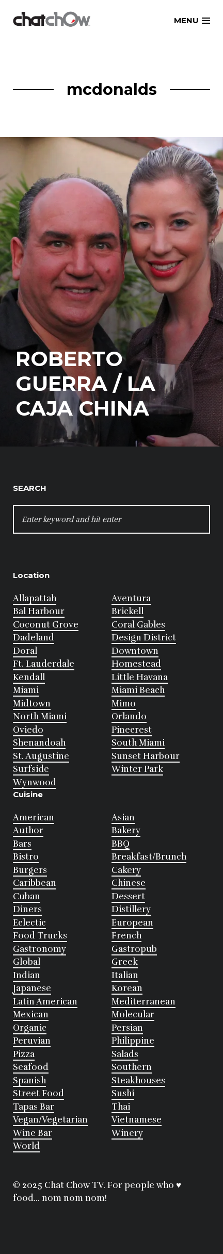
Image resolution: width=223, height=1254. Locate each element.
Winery (127, 1133)
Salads (125, 1054)
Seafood (31, 1067)
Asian (123, 817)
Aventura (131, 598)
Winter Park (137, 769)
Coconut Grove (45, 624)
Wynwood (34, 782)
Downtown (135, 651)
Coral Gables (138, 624)
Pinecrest (132, 729)
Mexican (31, 1014)
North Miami (40, 716)
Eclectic (29, 922)
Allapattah (34, 598)
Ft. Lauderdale (43, 663)
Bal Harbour (39, 611)
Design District (144, 637)
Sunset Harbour (146, 756)
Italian (125, 975)
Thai (121, 1106)
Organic (29, 1027)
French (126, 935)
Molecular (133, 1014)
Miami (26, 690)
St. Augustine (41, 756)
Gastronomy (39, 949)
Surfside (31, 769)
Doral (25, 651)
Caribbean (34, 883)
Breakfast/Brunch (149, 856)
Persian (127, 1027)
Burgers (30, 870)
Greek (125, 961)
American (33, 817)
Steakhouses (138, 1080)
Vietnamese (137, 1119)
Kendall (29, 677)
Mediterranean (144, 1001)
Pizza (24, 1054)
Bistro (26, 856)
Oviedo (28, 729)
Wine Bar (32, 1133)
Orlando (129, 716)
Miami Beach (138, 690)
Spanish (29, 1080)
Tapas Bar (33, 1106)
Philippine (133, 1040)
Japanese (32, 988)
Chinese (129, 883)
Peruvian (32, 1040)
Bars (22, 843)
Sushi (123, 1093)
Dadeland (33, 637)
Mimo (124, 703)
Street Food (38, 1093)
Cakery (126, 870)
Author (28, 830)
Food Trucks (40, 935)
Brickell (128, 611)
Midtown (32, 703)
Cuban (26, 896)
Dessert (128, 896)
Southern (132, 1067)
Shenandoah (39, 742)
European (132, 922)
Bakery (126, 830)
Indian (26, 975)
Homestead (136, 663)
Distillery (131, 909)
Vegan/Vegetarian (50, 1119)
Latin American (45, 1001)
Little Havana (140, 677)
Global (26, 961)
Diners (27, 909)
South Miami (138, 742)
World (26, 1146)
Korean (127, 988)
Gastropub (134, 949)
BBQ (121, 843)
